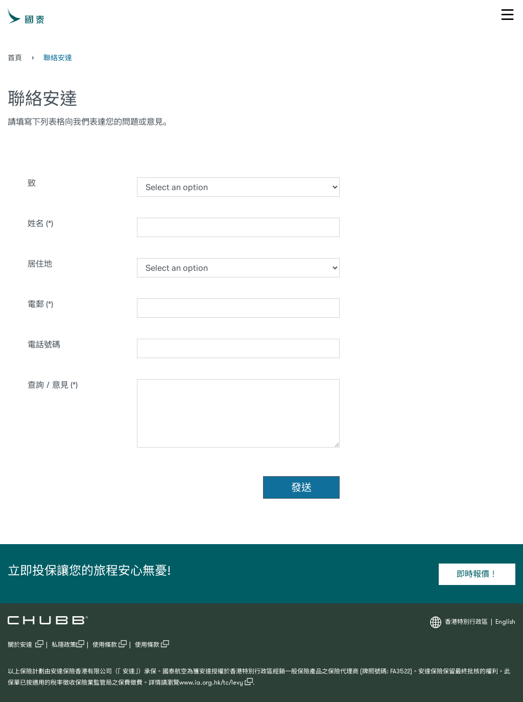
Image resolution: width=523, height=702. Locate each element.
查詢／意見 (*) (53, 385)
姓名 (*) (40, 223)
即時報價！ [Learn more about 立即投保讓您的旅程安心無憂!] (477, 574)
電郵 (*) (40, 304)
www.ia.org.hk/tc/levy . (217, 683)
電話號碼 (44, 344)
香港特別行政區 (466, 622)
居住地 (73, 263)
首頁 (15, 58)
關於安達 (25, 645)
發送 (301, 487)
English (505, 622)
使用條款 (109, 645)
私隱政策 (68, 645)
